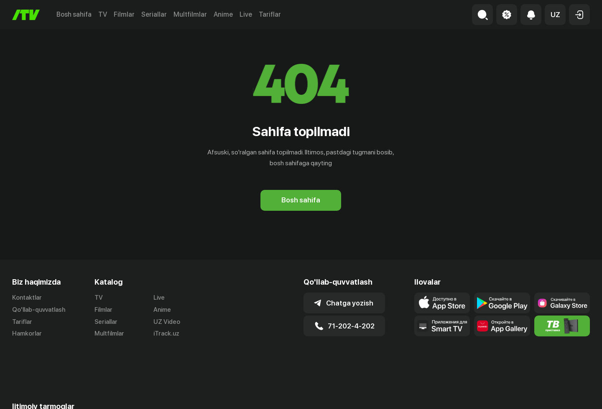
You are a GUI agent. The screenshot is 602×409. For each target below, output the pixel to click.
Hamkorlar (27, 333)
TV (102, 14)
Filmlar (124, 14)
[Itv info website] (562, 326)
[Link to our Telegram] (22, 394)
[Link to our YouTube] (97, 394)
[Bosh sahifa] (26, 15)
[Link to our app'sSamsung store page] (562, 303)
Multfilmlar (190, 14)
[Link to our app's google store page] (502, 303)
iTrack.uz (166, 333)
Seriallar (154, 14)
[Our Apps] (442, 326)
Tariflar (270, 14)
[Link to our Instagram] (47, 394)
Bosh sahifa (74, 14)
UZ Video (166, 322)
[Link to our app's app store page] (442, 303)
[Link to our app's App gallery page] (502, 326)
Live (246, 14)
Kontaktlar (27, 297)
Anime (223, 14)
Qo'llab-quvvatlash (38, 309)
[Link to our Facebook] (72, 394)
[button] (555, 14)
